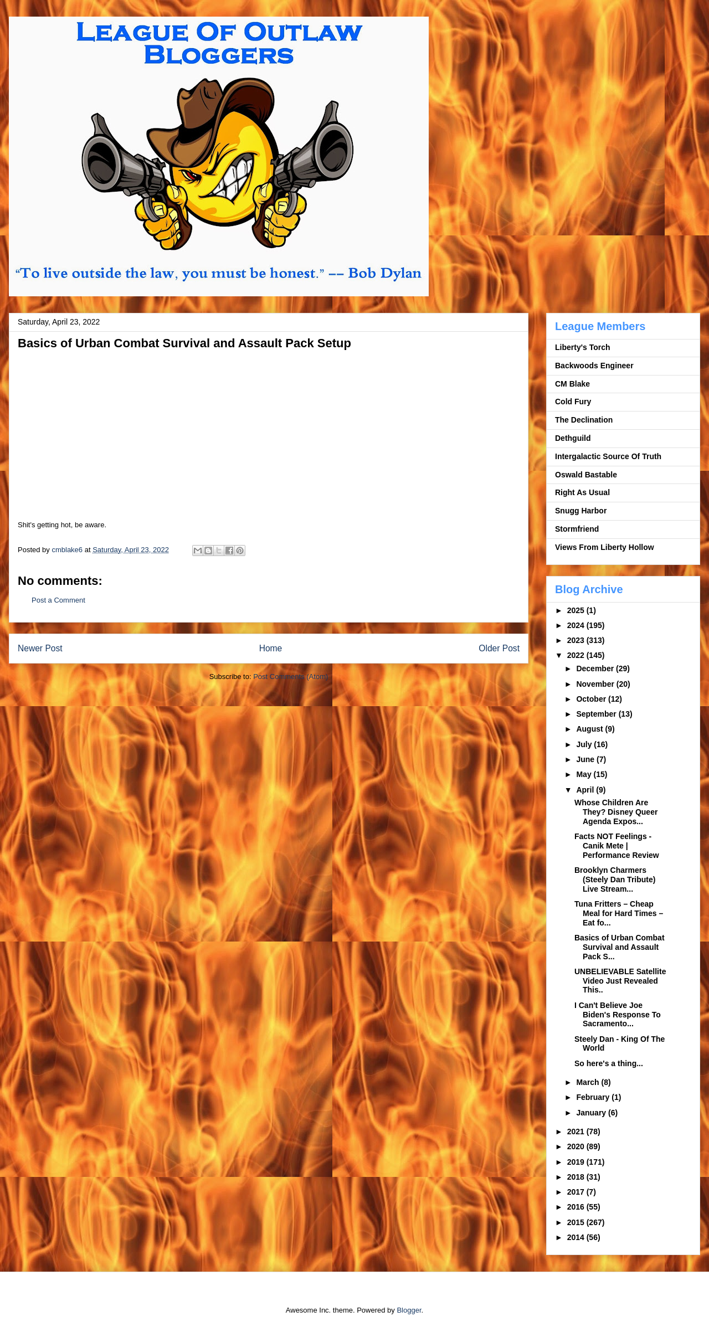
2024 (577, 625)
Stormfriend (577, 528)
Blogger (409, 1310)
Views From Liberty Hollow (604, 547)
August (590, 728)
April (586, 789)
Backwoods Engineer (594, 365)
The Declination (584, 419)
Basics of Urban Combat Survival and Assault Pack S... (619, 947)
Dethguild (573, 438)
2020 (577, 1146)
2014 (577, 1237)
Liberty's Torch (582, 347)
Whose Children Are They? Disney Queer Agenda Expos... (615, 812)
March (588, 1082)
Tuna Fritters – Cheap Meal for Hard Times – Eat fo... (618, 913)
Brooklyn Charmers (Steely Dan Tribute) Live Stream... (614, 879)
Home (270, 648)
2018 (577, 1176)
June (586, 759)
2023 (577, 640)
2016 (577, 1206)
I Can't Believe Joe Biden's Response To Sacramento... (617, 1014)
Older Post (499, 648)
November (596, 684)
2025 (577, 610)
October (592, 699)
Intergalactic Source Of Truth (608, 456)
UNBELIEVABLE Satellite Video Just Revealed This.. (620, 981)
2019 (577, 1162)
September (597, 713)
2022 (577, 655)
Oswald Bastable (586, 474)
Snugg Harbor (581, 510)
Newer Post (40, 648)
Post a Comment (58, 600)
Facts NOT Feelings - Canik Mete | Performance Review (616, 846)
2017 (577, 1191)
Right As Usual (582, 492)
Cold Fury (573, 401)
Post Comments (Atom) (290, 676)
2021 (577, 1131)
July (585, 744)
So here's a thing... (608, 1063)
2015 (577, 1222)
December (596, 668)
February (594, 1097)
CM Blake (572, 383)
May (584, 774)
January (592, 1112)
